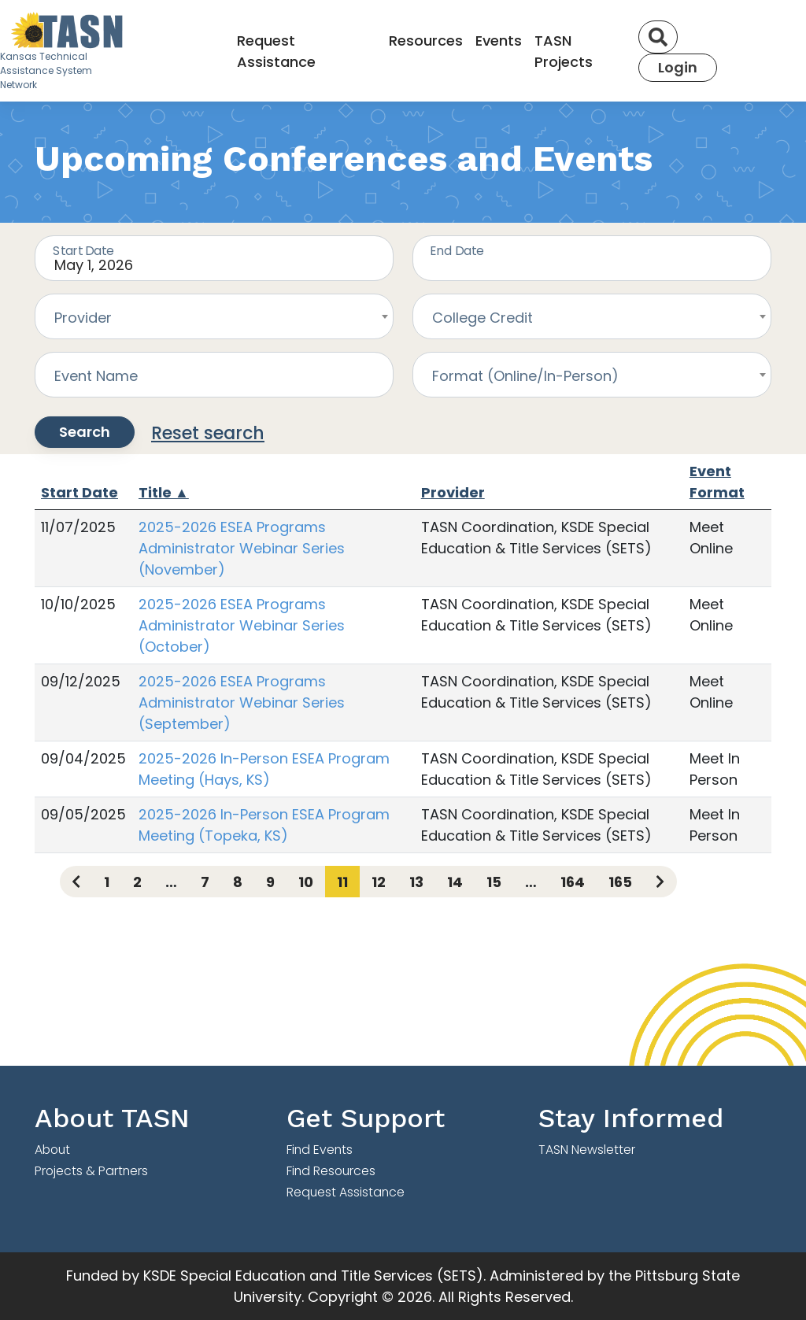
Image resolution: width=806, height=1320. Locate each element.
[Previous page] (76, 881)
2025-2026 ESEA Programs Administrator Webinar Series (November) (242, 548)
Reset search (207, 433)
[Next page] (660, 881)
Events (498, 40)
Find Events (320, 1150)
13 (416, 882)
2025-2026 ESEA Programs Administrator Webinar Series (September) (242, 702)
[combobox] (214, 316)
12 (379, 882)
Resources (426, 40)
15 (493, 882)
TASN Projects (563, 51)
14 (455, 882)
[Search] (658, 37)
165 (620, 882)
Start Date (79, 492)
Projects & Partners (91, 1171)
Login (677, 67)
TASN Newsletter (586, 1150)
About (52, 1150)
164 (572, 882)
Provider (453, 492)
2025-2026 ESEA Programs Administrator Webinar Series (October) (242, 625)
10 (305, 882)
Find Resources (331, 1171)
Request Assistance (276, 51)
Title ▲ (164, 492)
